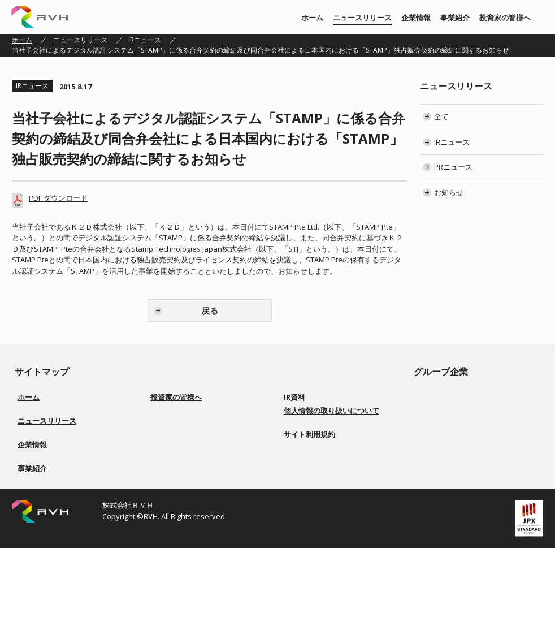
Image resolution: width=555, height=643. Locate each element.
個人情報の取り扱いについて (331, 529)
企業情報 (416, 17)
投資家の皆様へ (505, 17)
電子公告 (304, 479)
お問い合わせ (310, 506)
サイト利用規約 (309, 553)
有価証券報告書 (314, 424)
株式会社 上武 (449, 411)
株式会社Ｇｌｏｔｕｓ (462, 451)
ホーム (312, 17)
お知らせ (448, 192)
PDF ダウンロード (58, 198)
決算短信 (304, 411)
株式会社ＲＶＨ (39, 17)
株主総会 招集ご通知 (321, 438)
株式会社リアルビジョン (465, 397)
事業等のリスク (181, 479)
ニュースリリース (362, 17)
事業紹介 (455, 17)
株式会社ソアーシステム (465, 424)
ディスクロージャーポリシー (201, 492)
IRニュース (144, 40)
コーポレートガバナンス (194, 451)
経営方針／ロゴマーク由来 (58, 499)
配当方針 (170, 465)
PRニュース (453, 167)
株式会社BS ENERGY (458, 438)
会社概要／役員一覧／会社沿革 (65, 512)
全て (441, 116)
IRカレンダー (310, 451)
